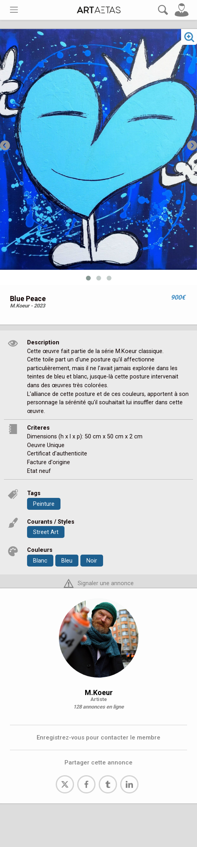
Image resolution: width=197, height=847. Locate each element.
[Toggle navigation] (13, 9)
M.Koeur (99, 692)
